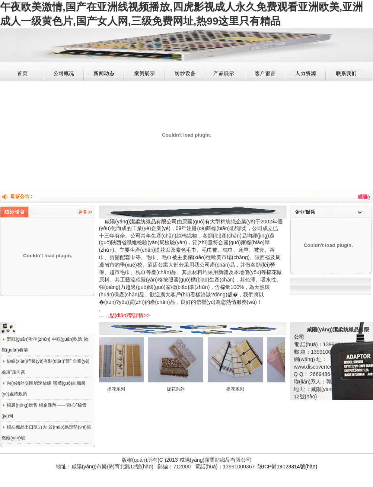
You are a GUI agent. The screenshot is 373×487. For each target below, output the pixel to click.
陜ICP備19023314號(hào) (287, 467)
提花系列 (119, 389)
